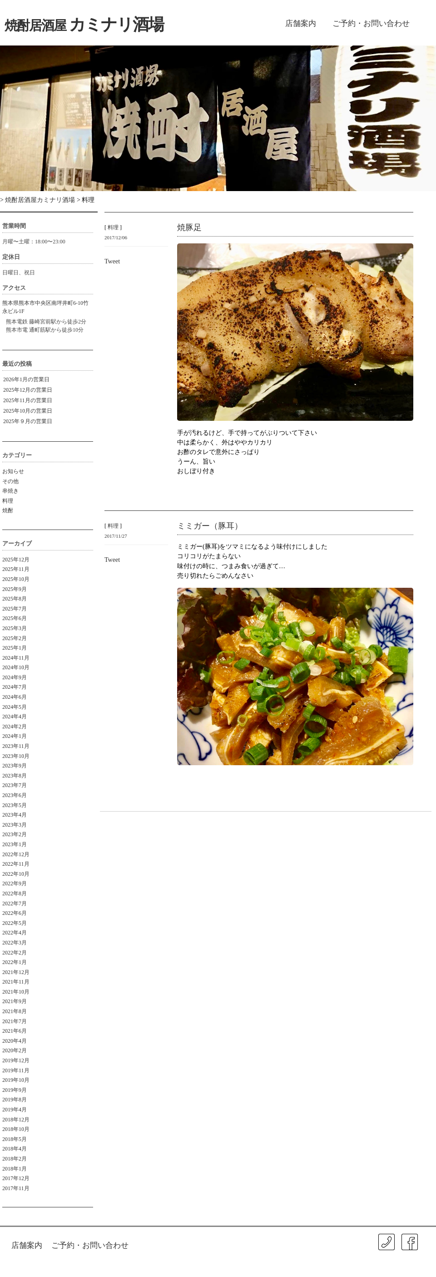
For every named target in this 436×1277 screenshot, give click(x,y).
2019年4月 (14, 1109)
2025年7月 (14, 609)
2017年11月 (16, 1188)
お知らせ (13, 471)
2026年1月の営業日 (26, 379)
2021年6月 (14, 1031)
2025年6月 (14, 618)
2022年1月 (14, 962)
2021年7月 (14, 1021)
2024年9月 (14, 677)
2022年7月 (14, 903)
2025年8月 (14, 599)
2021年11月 (16, 982)
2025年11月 (16, 569)
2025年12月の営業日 (27, 390)
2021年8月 (14, 1011)
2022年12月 (16, 854)
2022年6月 (14, 913)
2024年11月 (16, 658)
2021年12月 (16, 972)
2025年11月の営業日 (27, 400)
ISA (351, 1265)
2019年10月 (16, 1080)
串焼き (10, 491)
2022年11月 (16, 864)
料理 (7, 501)
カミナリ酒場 (84, 24)
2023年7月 (14, 785)
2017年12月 (16, 1178)
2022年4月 (14, 932)
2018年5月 (14, 1139)
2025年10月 (16, 579)
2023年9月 (14, 765)
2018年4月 (14, 1149)
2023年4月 (14, 815)
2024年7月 (14, 687)
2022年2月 (14, 952)
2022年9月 (14, 883)
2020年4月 (14, 1041)
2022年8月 (14, 893)
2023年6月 (14, 795)
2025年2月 (14, 638)
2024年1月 (14, 736)
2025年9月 (14, 589)
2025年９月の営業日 (27, 421)
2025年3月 (14, 628)
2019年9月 (14, 1090)
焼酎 (7, 510)
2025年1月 (14, 648)
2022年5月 (14, 923)
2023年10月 (16, 756)
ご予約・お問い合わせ (371, 23)
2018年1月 (14, 1169)
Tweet (112, 261)
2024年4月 (14, 716)
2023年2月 (14, 834)
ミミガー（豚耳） (210, 525)
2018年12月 (16, 1119)
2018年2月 (14, 1159)
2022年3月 (14, 942)
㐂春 (426, 1259)
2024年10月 (16, 667)
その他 (10, 481)
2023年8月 (14, 775)
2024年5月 (14, 707)
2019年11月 (16, 1070)
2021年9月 (14, 1001)
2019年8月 (14, 1099)
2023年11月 (16, 746)
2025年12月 (16, 559)
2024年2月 (14, 726)
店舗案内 (300, 23)
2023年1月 (14, 844)
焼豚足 (189, 227)
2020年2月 (14, 1050)
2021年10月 (16, 992)
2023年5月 (14, 805)
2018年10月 (16, 1129)
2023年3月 (14, 825)
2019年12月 (16, 1060)
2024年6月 (14, 697)
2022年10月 (16, 874)
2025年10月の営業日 (27, 411)
